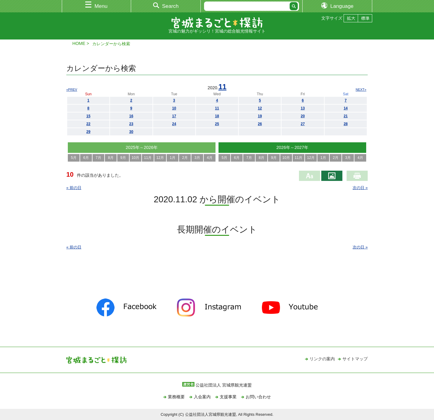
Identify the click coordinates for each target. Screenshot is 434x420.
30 (131, 132)
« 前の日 (73, 187)
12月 (160, 158)
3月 (197, 158)
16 (131, 116)
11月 (148, 158)
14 (346, 108)
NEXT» (361, 89)
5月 (74, 158)
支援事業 (228, 396)
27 (303, 124)
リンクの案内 (322, 358)
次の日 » (360, 187)
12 (260, 108)
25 (217, 124)
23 (131, 124)
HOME (78, 43)
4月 (209, 158)
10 (174, 108)
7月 (98, 158)
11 (223, 87)
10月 (135, 158)
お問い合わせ (258, 396)
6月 (86, 158)
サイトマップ (355, 358)
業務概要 (176, 396)
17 (174, 116)
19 (260, 116)
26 (260, 124)
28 (346, 124)
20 (303, 116)
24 (174, 124)
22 (88, 124)
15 (88, 116)
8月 (111, 158)
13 (303, 108)
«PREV (71, 89)
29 (88, 132)
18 (217, 116)
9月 (123, 158)
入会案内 (202, 396)
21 (346, 116)
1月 (172, 158)
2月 (185, 158)
